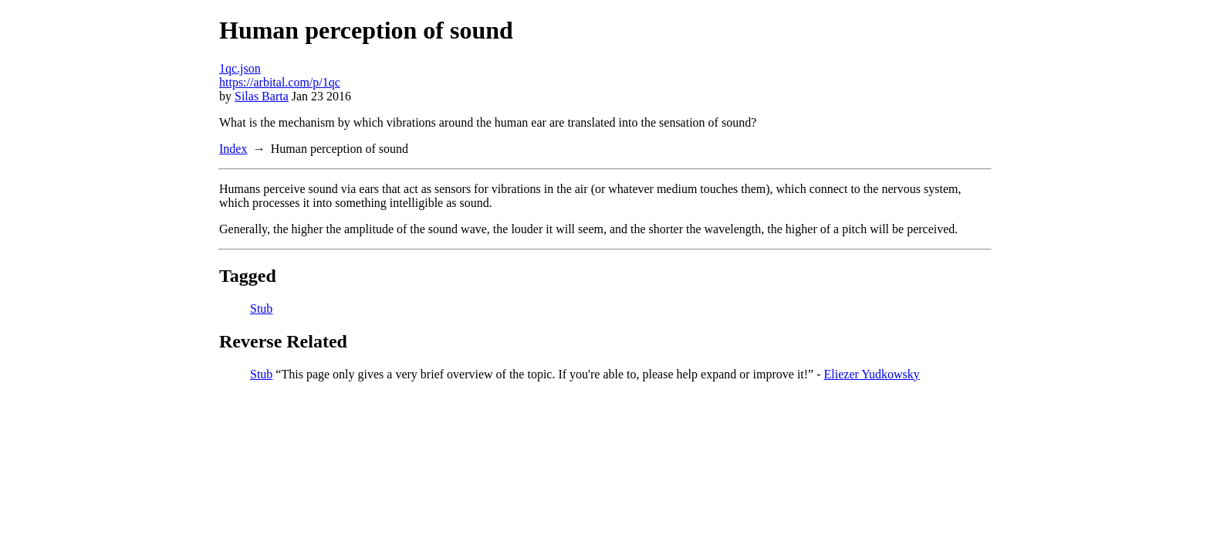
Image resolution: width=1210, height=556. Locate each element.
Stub (261, 308)
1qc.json (240, 68)
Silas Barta (262, 96)
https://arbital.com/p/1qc (279, 82)
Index (233, 148)
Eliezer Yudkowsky (872, 374)
